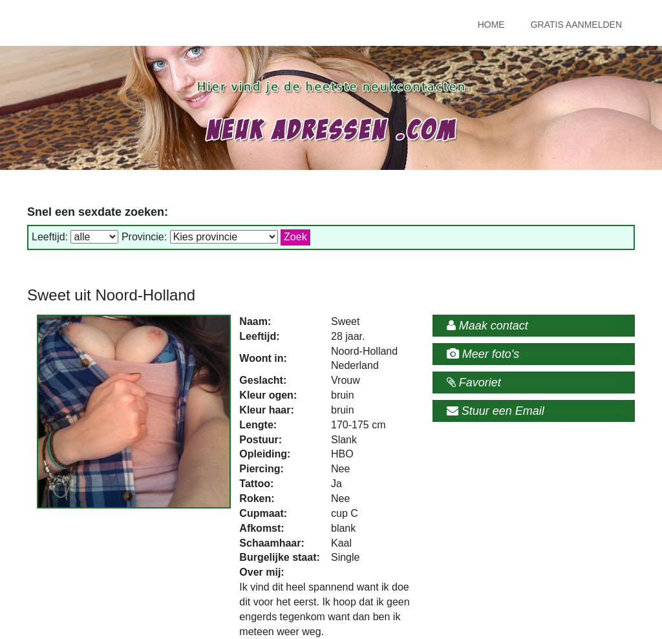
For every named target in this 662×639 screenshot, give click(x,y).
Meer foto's (483, 354)
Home (491, 24)
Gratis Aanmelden (576, 24)
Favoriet (474, 382)
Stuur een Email (495, 410)
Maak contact (487, 325)
